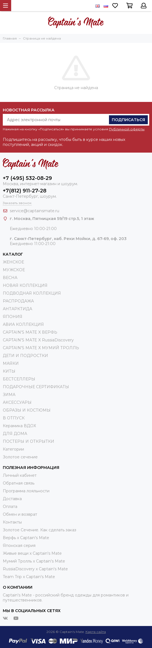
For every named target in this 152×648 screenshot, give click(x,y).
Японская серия (19, 545)
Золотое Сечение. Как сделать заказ (39, 529)
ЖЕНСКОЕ (13, 262)
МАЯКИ (11, 363)
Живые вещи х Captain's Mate (32, 553)
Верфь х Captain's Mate (26, 537)
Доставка (12, 498)
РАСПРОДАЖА (18, 301)
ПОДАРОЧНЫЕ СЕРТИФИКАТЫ (36, 386)
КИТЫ (9, 371)
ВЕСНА (10, 277)
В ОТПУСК (14, 417)
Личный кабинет (20, 475)
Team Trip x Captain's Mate (29, 576)
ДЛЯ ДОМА (15, 433)
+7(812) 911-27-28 (24, 191)
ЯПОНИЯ (12, 316)
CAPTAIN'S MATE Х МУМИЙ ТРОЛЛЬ (41, 347)
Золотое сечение (20, 456)
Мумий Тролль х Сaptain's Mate (34, 561)
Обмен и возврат (20, 514)
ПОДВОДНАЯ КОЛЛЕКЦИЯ (32, 293)
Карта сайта (96, 632)
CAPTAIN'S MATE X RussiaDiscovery (38, 340)
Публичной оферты (126, 129)
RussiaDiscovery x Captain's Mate (35, 568)
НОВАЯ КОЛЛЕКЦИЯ (25, 285)
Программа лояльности (26, 490)
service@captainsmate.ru (34, 210)
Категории (13, 449)
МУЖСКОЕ (14, 269)
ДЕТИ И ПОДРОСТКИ (25, 355)
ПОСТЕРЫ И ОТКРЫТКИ (28, 441)
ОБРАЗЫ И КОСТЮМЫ (27, 410)
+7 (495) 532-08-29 (27, 178)
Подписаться (128, 119)
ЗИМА (9, 394)
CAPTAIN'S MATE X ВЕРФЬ (30, 332)
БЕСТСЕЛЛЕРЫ (19, 379)
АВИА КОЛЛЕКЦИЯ (23, 324)
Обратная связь (18, 483)
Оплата (10, 506)
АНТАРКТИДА (17, 308)
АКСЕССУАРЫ (17, 402)
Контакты (12, 522)
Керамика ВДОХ (19, 425)
